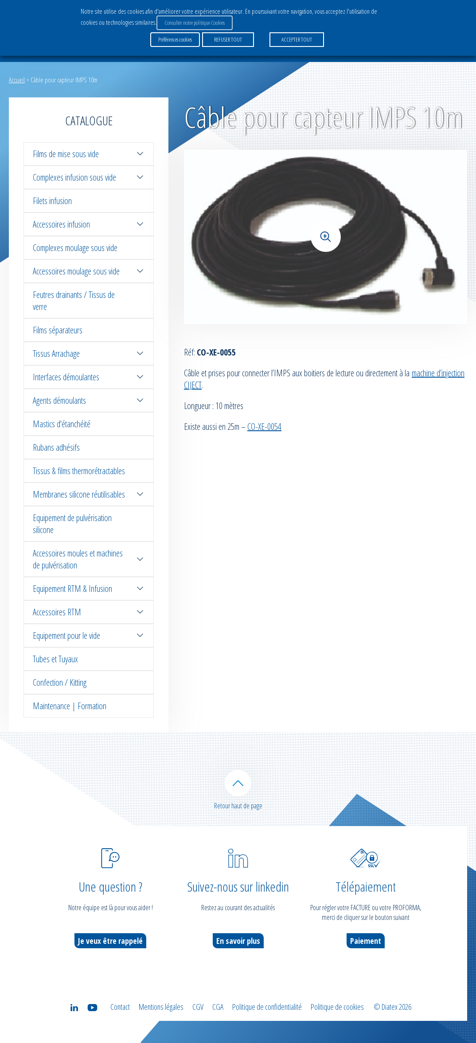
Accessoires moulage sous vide (88, 271)
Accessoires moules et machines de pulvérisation (88, 559)
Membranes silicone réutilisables (88, 494)
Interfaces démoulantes (88, 377)
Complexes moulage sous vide (75, 248)
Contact (120, 1006)
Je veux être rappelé (110, 940)
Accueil (17, 79)
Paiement (365, 940)
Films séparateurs (57, 330)
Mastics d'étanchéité (61, 424)
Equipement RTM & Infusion (88, 589)
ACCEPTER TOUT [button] (296, 39)
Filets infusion (52, 201)
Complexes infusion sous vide (88, 177)
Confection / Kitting (59, 682)
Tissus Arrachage (88, 353)
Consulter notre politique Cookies (194, 23)
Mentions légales (161, 1006)
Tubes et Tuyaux (55, 659)
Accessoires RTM (88, 612)
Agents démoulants (88, 400)
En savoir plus (238, 940)
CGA (217, 1006)
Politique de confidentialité (267, 1006)
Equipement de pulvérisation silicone (72, 524)
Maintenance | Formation (69, 706)
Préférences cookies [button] (175, 39)
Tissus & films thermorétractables (79, 471)
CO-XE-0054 (264, 427)
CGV (197, 1006)
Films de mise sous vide (88, 154)
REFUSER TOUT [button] (228, 39)
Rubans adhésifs (56, 447)
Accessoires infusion (88, 224)
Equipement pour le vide (88, 635)
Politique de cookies (337, 1006)
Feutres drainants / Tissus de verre (74, 301)
